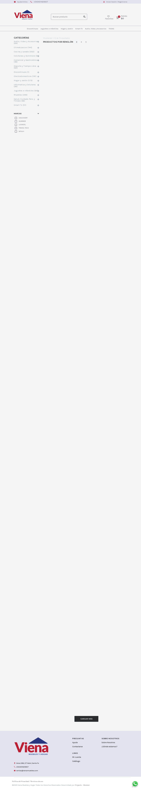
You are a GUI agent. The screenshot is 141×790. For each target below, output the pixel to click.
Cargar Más (86, 719)
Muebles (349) (27, 95)
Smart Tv (79, 29)
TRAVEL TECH (24, 128)
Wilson (21, 131)
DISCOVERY (23, 118)
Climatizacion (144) (27, 47)
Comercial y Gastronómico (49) (27, 61)
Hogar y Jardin (67, 29)
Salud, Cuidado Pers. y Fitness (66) (27, 100)
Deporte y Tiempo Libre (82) (27, 67)
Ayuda (75, 742)
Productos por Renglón (58, 42)
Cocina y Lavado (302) (27, 52)
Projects (78, 785)
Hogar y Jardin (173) (27, 80)
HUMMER (22, 121)
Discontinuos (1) (27, 72)
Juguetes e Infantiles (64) (27, 91)
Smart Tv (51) (27, 105)
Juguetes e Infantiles (49, 29)
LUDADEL (22, 125)
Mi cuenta (76, 757)
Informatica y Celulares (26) (27, 85)
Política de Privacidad (20, 781)
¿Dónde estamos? (109, 746)
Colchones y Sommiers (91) (27, 56)
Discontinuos (32, 29)
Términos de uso (36, 781)
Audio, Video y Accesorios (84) (27, 42)
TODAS (111, 29)
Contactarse (77, 746)
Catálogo (76, 761)
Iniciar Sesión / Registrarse (116, 2)
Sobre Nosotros (108, 742)
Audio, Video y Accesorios (95, 29)
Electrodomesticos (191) (27, 76)
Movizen (86, 785)
